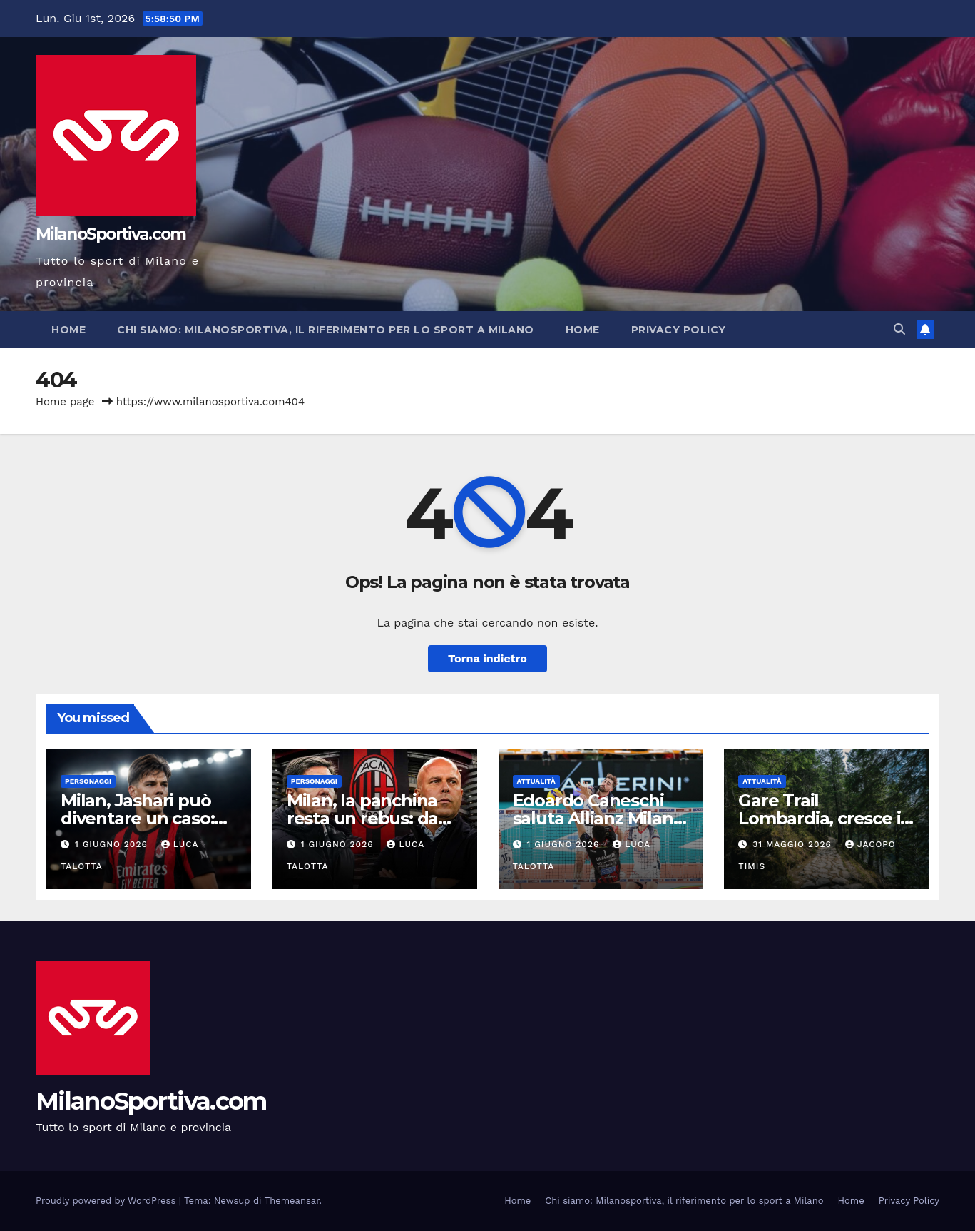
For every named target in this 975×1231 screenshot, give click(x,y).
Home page (65, 401)
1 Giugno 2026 (113, 844)
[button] (899, 329)
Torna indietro (487, 658)
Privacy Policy (678, 329)
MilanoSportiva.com (110, 234)
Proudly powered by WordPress (107, 1200)
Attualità (536, 781)
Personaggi (88, 781)
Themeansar (292, 1200)
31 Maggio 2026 (793, 844)
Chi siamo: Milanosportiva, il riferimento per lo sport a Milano (325, 329)
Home (68, 329)
